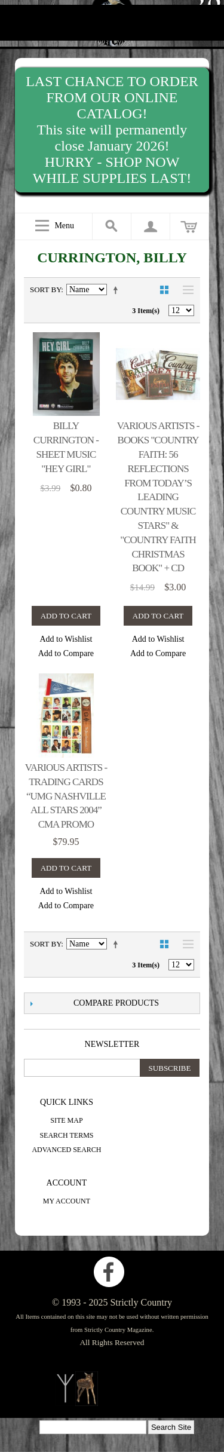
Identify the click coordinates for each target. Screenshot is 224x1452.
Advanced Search (66, 1149)
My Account (66, 1201)
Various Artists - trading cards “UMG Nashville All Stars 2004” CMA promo (66, 796)
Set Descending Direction (118, 290)
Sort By (45, 289)
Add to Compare (66, 653)
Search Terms (66, 1135)
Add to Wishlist (65, 639)
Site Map (66, 1120)
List (185, 290)
